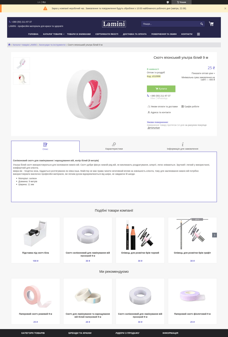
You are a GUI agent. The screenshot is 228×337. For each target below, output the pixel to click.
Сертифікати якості (106, 34)
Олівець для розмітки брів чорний (140, 253)
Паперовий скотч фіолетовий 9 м (192, 314)
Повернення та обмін (164, 34)
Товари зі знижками (79, 34)
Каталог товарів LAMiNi (25, 45)
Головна (33, 34)
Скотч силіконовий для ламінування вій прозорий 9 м (88, 254)
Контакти (186, 34)
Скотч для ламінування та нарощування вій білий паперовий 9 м (88, 315)
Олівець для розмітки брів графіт (192, 253)
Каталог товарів (52, 34)
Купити (163, 88)
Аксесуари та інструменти (52, 45)
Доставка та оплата (135, 34)
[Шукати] (201, 24)
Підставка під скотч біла (35, 253)
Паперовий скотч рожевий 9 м (35, 314)
